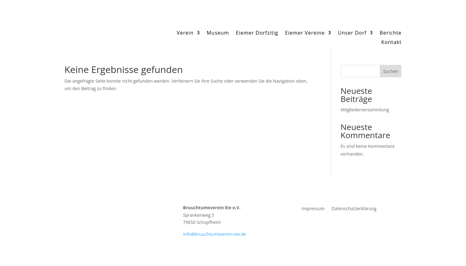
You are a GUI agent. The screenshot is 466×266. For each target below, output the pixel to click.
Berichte (390, 33)
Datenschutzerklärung (353, 208)
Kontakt (391, 43)
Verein (185, 33)
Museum (218, 33)
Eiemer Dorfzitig (257, 33)
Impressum (313, 208)
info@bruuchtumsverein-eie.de (214, 234)
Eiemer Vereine (305, 33)
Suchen (390, 71)
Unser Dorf (352, 33)
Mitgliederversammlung (365, 110)
